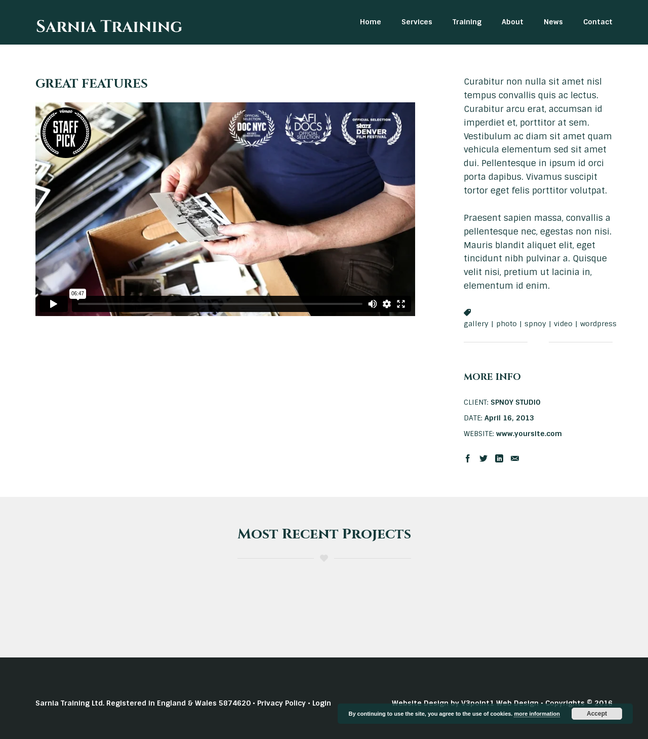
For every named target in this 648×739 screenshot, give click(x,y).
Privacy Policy (281, 703)
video (563, 323)
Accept (597, 713)
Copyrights (565, 703)
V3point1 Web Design (500, 703)
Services (416, 21)
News (553, 21)
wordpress (598, 323)
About (512, 21)
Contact (598, 21)
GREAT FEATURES (91, 84)
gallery (476, 323)
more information (536, 714)
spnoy (535, 323)
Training (467, 21)
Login (321, 703)
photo (506, 323)
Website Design (420, 703)
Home (370, 21)
